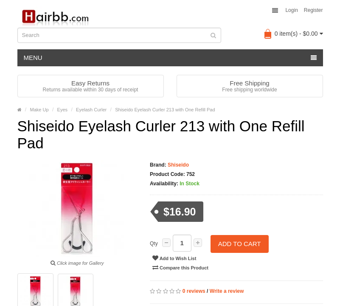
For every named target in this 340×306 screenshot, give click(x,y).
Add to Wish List (174, 257)
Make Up (39, 109)
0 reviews (194, 290)
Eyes (62, 109)
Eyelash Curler (91, 109)
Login (291, 10)
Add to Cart (239, 243)
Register (313, 10)
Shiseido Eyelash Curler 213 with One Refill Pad (165, 109)
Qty (154, 243)
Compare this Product (180, 266)
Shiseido (177, 165)
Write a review (227, 290)
